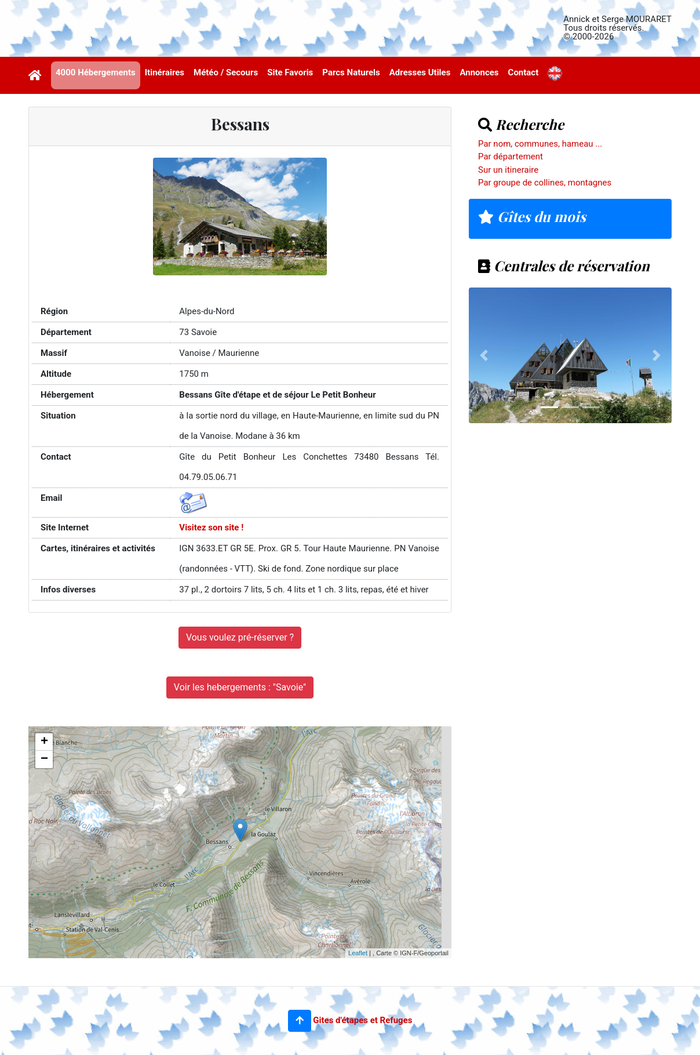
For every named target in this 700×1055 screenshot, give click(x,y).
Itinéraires (164, 72)
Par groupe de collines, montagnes (544, 182)
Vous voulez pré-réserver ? (240, 637)
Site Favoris (290, 72)
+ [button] (44, 742)
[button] (299, 1021)
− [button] (44, 759)
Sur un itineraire (508, 170)
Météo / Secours (226, 72)
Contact (523, 72)
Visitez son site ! (211, 527)
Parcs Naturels (351, 72)
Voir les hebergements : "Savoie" (240, 687)
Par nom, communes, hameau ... (540, 144)
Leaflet (357, 953)
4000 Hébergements (96, 72)
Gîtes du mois (532, 216)
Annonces (479, 72)
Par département (510, 156)
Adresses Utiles (420, 72)
